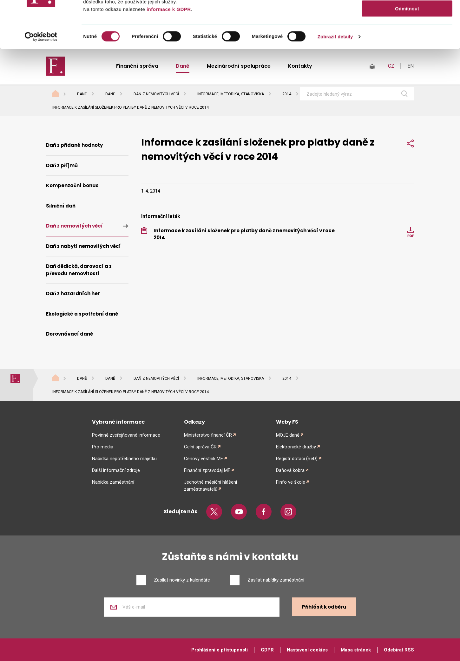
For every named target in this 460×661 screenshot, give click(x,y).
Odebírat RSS (399, 650)
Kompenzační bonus (72, 185)
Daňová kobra (290, 470)
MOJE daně (287, 435)
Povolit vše (406, 15)
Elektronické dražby (296, 447)
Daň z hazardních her (73, 293)
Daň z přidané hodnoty (74, 145)
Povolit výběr (407, 34)
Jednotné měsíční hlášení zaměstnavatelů (210, 485)
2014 (286, 94)
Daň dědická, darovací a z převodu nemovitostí (79, 270)
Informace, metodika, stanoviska (230, 94)
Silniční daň (61, 205)
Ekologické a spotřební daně (82, 313)
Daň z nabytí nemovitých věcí (83, 246)
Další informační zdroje (116, 470)
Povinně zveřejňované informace (126, 435)
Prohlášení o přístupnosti (219, 650)
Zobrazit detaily (335, 81)
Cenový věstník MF (203, 458)
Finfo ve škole (290, 482)
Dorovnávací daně (69, 333)
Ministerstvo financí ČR (208, 435)
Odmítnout (407, 53)
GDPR (267, 650)
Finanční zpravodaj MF (207, 470)
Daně (82, 94)
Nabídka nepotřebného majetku (124, 458)
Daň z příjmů (62, 165)
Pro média (102, 447)
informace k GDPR (168, 53)
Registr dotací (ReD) (297, 458)
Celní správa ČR (200, 447)
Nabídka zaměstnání (113, 482)
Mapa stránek (356, 650)
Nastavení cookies (307, 650)
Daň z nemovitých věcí (156, 94)
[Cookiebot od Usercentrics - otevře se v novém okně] (41, 81)
